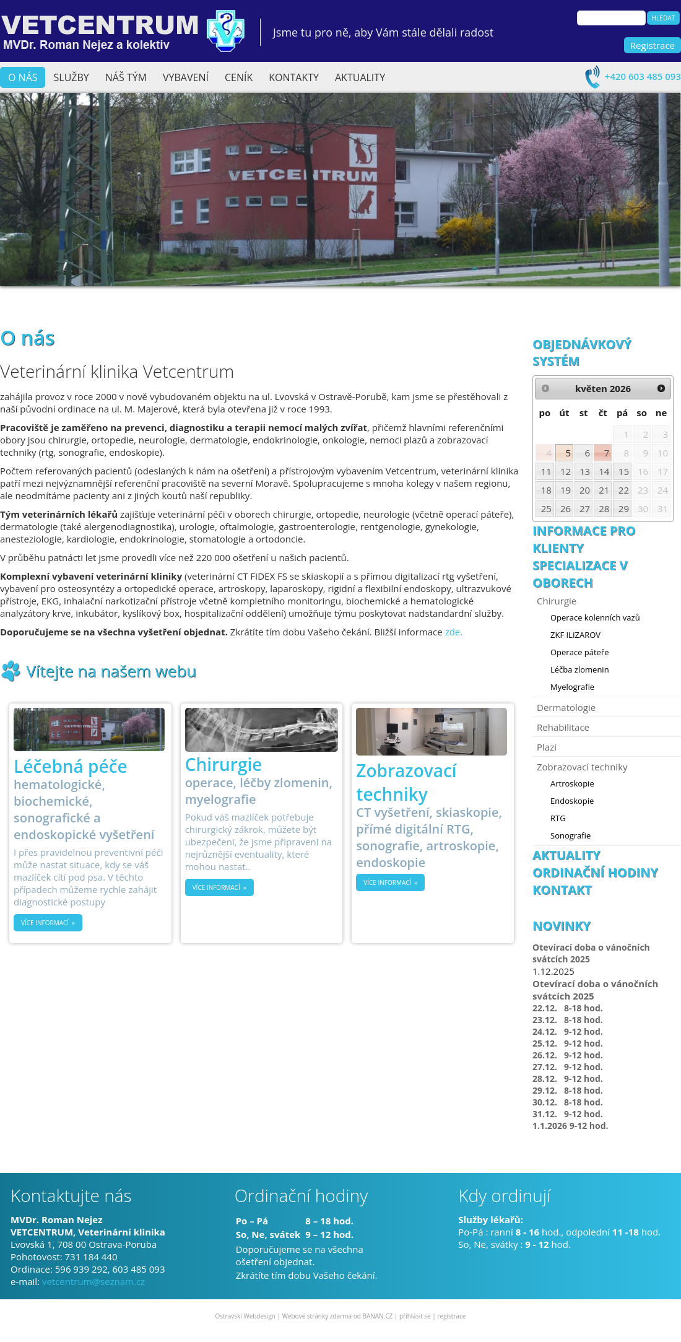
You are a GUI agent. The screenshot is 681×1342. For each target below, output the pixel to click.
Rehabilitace (563, 727)
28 (604, 508)
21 (604, 490)
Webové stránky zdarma (317, 1316)
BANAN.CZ (377, 1316)
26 (565, 508)
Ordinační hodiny (595, 872)
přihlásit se (415, 1316)
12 (565, 471)
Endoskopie (572, 800)
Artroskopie (572, 783)
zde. (454, 631)
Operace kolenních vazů (595, 617)
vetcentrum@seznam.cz (93, 1281)
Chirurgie (556, 601)
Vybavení (186, 77)
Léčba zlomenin (579, 669)
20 (584, 490)
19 (565, 490)
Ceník (239, 77)
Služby (71, 77)
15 (623, 471)
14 (604, 471)
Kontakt (562, 889)
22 (623, 490)
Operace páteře (579, 652)
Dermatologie (566, 707)
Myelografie (572, 686)
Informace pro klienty (583, 539)
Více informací (45, 922)
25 (546, 508)
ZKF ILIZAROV (575, 634)
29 (623, 508)
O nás (23, 77)
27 (584, 508)
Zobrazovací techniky (582, 766)
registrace (451, 1316)
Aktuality (360, 77)
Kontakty (294, 77)
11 (546, 471)
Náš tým (126, 77)
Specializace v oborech (579, 574)
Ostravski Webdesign (246, 1316)
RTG (558, 818)
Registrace (652, 45)
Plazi (547, 747)
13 (584, 471)
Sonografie (570, 835)
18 (546, 490)
